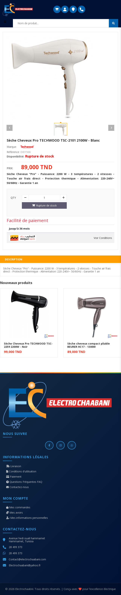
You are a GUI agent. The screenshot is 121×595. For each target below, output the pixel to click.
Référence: (13, 152)
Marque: (12, 146)
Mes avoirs (14, 512)
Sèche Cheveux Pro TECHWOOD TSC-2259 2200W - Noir (28, 345)
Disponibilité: (15, 156)
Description (13, 259)
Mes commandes (18, 507)
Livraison (13, 466)
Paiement (14, 476)
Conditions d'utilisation (21, 471)
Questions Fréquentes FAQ (24, 481)
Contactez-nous (17, 487)
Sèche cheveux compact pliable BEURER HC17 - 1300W (88, 345)
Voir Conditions (103, 237)
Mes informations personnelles (27, 517)
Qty (13, 197)
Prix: (10, 168)
